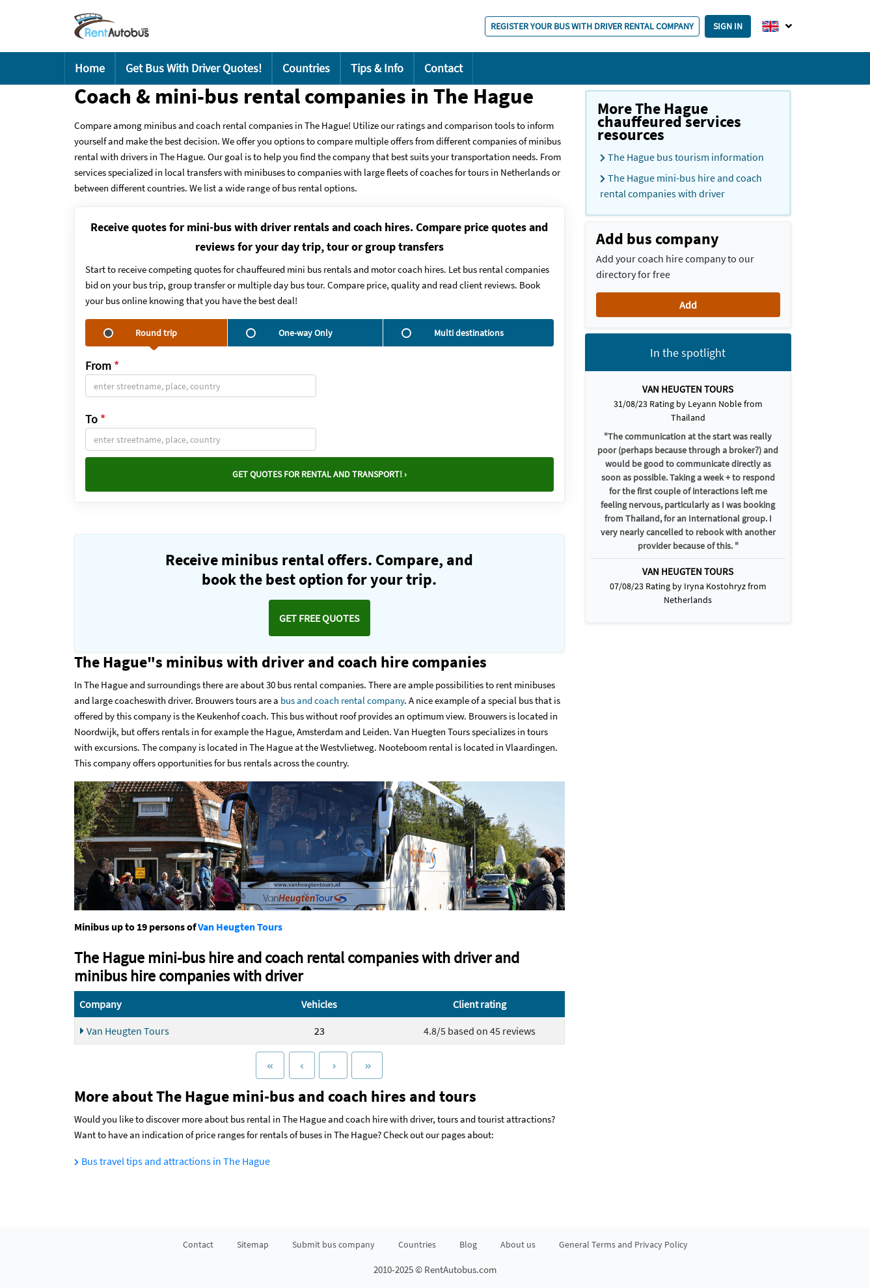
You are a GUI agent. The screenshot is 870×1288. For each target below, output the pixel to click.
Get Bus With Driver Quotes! (194, 68)
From (102, 365)
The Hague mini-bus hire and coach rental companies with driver (681, 185)
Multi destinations (452, 333)
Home (90, 68)
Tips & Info (377, 68)
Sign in (727, 26)
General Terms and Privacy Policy (623, 1244)
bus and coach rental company (342, 700)
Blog (468, 1244)
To (95, 419)
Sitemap (253, 1244)
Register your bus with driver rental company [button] (592, 26)
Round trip (140, 333)
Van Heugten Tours (240, 926)
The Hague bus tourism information (682, 157)
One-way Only (289, 333)
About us (518, 1244)
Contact (443, 68)
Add (688, 304)
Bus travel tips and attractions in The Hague (172, 1161)
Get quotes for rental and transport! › (319, 474)
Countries (306, 68)
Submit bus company (333, 1244)
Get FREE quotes (319, 617)
